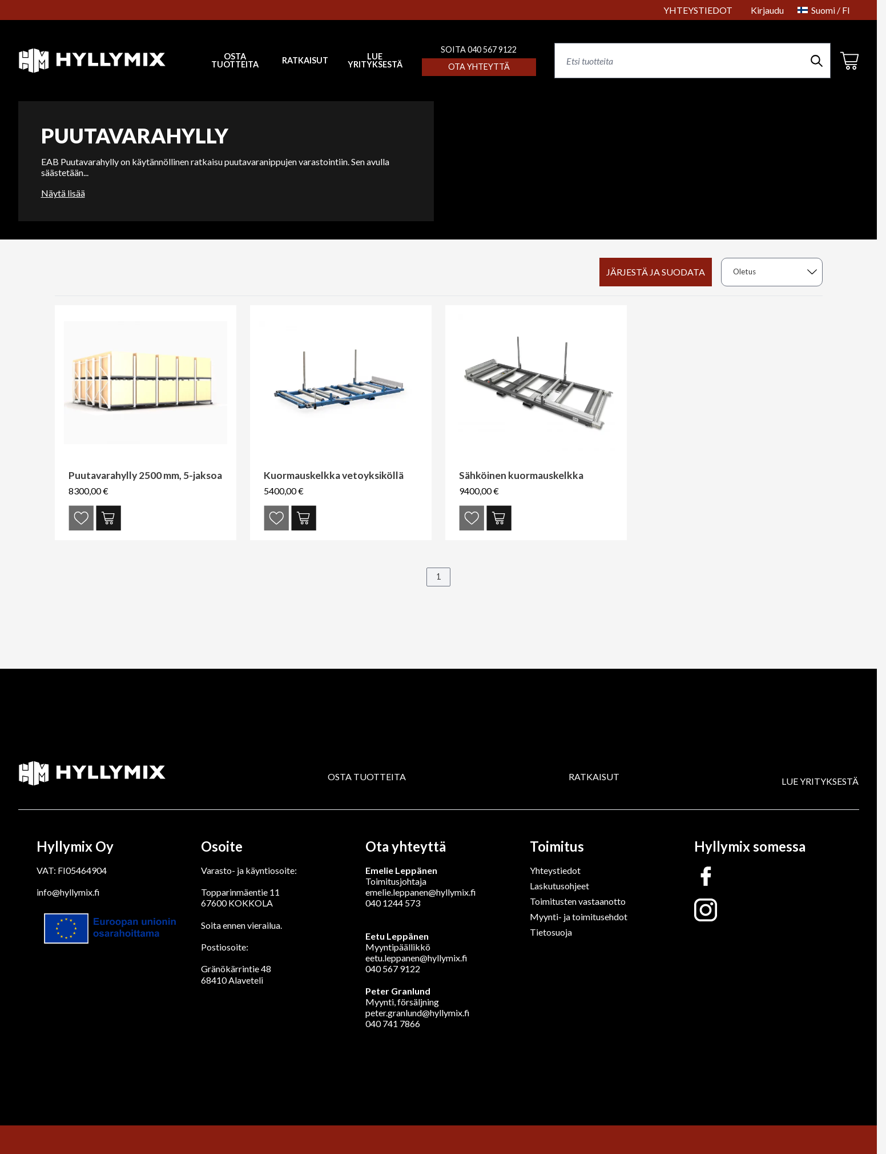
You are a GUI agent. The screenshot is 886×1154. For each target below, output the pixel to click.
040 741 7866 (392, 1023)
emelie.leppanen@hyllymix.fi (420, 892)
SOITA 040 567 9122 (479, 49)
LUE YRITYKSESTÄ (375, 61)
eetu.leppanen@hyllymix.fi (416, 957)
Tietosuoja (551, 932)
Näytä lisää (63, 192)
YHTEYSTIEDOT (697, 10)
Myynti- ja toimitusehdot (578, 916)
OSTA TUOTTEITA (367, 776)
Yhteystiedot (555, 870)
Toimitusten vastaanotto (578, 901)
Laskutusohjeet (559, 885)
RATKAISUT (305, 61)
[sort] (772, 272)
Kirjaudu (767, 10)
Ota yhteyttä (479, 66)
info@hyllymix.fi (68, 892)
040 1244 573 (392, 902)
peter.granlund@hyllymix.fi (417, 1012)
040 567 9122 (392, 968)
